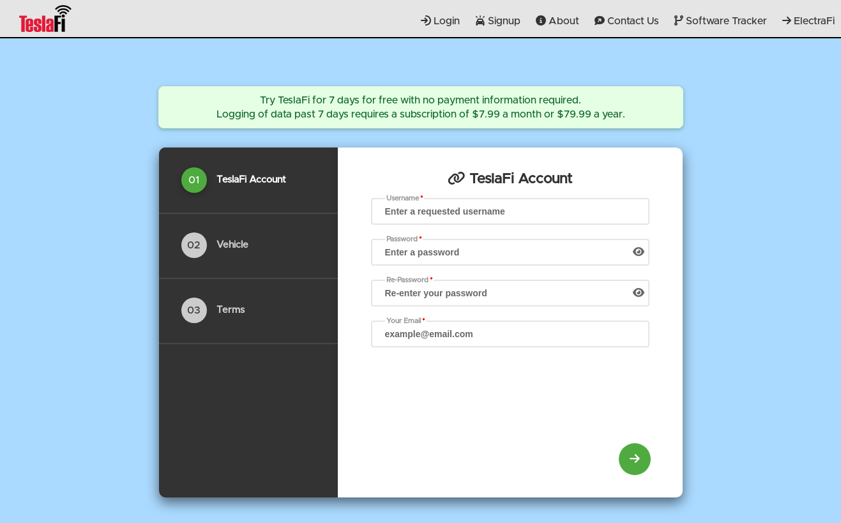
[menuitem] (634, 459)
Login (440, 20)
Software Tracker (720, 20)
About (557, 20)
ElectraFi (808, 20)
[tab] (248, 180)
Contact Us (627, 20)
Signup (497, 20)
